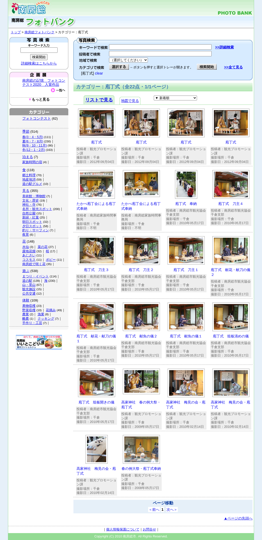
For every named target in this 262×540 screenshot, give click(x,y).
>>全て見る (233, 67)
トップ (16, 32)
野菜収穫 (29, 310)
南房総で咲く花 (34, 264)
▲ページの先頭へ (238, 518)
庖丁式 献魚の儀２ (141, 336)
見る (25, 191)
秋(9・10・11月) (34, 145)
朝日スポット (32, 222)
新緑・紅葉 (30, 217)
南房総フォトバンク (39, 32)
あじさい (29, 255)
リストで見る (99, 99)
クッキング (46, 318)
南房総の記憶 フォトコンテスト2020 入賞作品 (43, 82)
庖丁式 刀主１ (186, 270)
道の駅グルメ (32, 184)
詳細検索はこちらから (39, 63)
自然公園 (29, 213)
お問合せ (149, 529)
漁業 (41, 314)
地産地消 (29, 179)
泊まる (27, 157)
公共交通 (29, 293)
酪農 (25, 318)
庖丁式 (96, 142)
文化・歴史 (30, 200)
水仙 (25, 247)
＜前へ (154, 509)
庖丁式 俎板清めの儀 (231, 336)
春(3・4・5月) (32, 137)
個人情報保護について (122, 529)
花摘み (51, 310)
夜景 (25, 234)
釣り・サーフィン (35, 230)
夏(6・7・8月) (32, 141)
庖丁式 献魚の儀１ (186, 336)
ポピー (51, 260)
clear (99, 73)
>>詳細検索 (224, 47)
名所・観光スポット (37, 209)
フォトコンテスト (36, 118)
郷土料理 (29, 175)
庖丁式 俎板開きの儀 (96, 402)
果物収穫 (29, 306)
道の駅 (27, 281)
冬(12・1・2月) (33, 150)
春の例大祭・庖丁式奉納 (141, 468)
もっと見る (39, 99)
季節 (25, 131)
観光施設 (29, 289)
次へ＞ (172, 509)
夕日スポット (32, 226)
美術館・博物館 (34, 196)
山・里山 (29, 285)
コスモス (29, 260)
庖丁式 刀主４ (230, 204)
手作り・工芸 (32, 323)
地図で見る (130, 101)
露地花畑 (29, 251)
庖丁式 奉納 (186, 204)
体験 (25, 300)
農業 (25, 314)
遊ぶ (25, 271)
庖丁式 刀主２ (141, 270)
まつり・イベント (35, 276)
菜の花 (43, 247)
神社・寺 (29, 204)
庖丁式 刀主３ (96, 270)
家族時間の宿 (32, 162)
